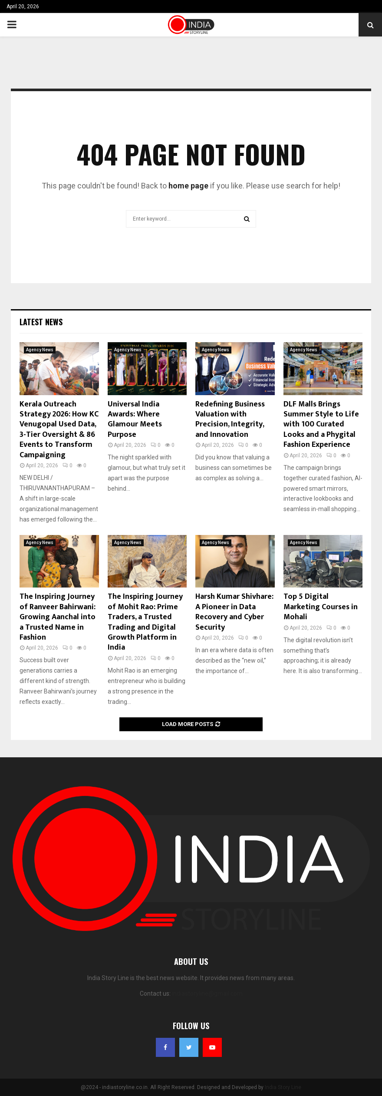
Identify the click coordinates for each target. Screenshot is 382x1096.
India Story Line (283, 1087)
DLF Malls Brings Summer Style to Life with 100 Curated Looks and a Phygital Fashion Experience (321, 425)
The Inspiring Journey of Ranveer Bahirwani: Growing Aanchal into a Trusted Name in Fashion (58, 617)
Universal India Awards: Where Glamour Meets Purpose (135, 419)
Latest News (41, 321)
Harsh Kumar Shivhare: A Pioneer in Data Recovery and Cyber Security (234, 612)
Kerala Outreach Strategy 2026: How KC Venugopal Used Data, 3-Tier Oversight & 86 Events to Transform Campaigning (59, 430)
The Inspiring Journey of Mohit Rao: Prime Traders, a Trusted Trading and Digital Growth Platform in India (145, 622)
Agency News (39, 349)
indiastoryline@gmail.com (207, 993)
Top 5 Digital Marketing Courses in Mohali (320, 607)
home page (188, 185)
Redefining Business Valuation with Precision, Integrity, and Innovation (230, 419)
